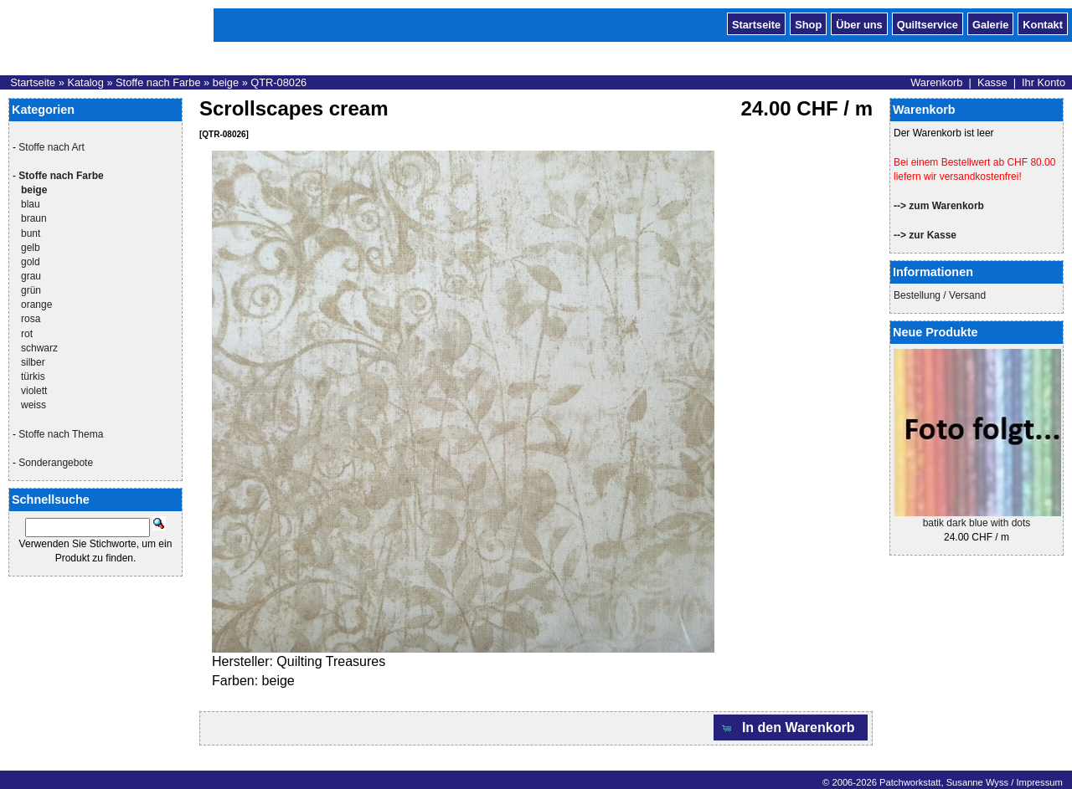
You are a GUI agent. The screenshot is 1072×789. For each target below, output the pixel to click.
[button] (791, 727)
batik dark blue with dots (977, 523)
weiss (33, 405)
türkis (33, 376)
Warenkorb (936, 82)
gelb (30, 248)
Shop (808, 23)
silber (33, 362)
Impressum (1039, 782)
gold (30, 262)
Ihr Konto (1043, 82)
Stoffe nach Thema (60, 434)
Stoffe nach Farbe (158, 82)
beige (226, 82)
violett (34, 391)
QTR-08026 (278, 82)
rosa (30, 319)
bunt (30, 233)
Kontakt (1043, 23)
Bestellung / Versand (940, 295)
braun (34, 218)
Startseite (756, 23)
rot (27, 334)
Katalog (85, 82)
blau (30, 204)
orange (36, 304)
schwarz (39, 348)
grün (31, 290)
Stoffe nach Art (51, 147)
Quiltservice (927, 23)
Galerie (990, 23)
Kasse (992, 82)
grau (31, 276)
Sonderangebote (55, 463)
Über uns (859, 23)
